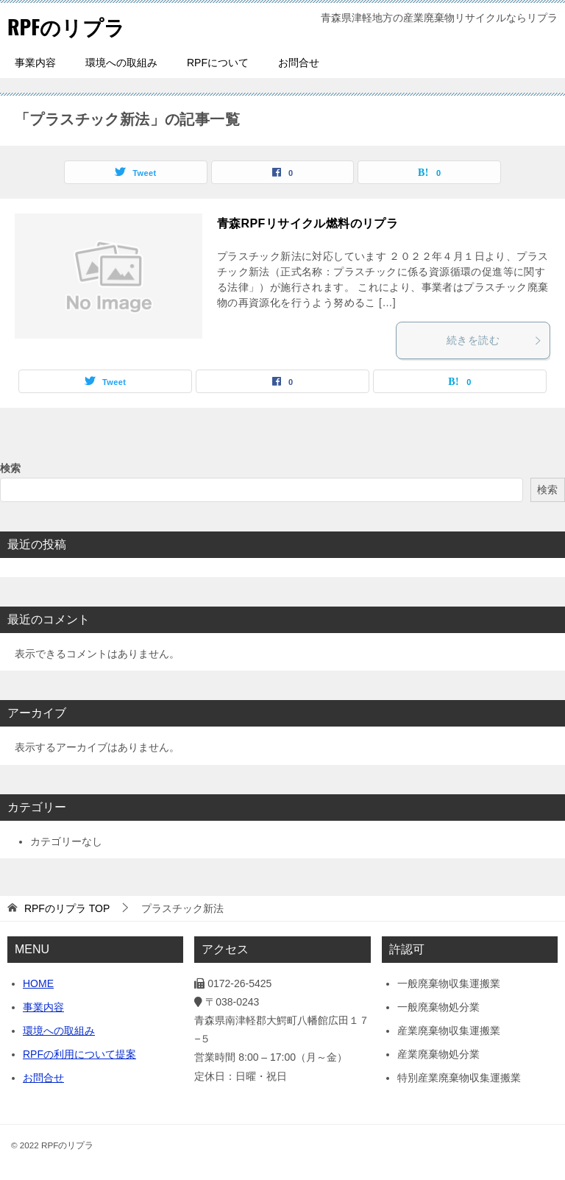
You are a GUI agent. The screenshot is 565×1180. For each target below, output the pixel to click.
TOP (67, 908)
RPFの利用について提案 (79, 1054)
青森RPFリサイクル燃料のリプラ (307, 223)
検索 (10, 468)
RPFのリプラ (70, 25)
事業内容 (35, 62)
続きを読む (494, 340)
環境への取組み (121, 62)
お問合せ (298, 62)
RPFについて (218, 62)
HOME (38, 983)
